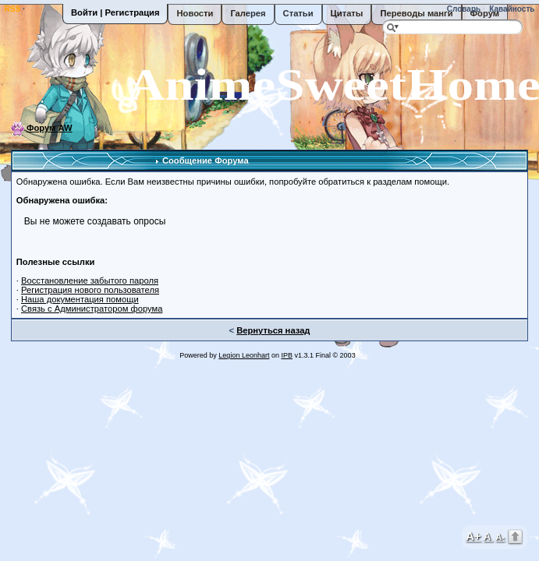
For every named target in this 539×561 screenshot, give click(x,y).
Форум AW (50, 127)
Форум (484, 13)
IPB (287, 355)
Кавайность (511, 9)
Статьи (298, 13)
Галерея (247, 13)
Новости (194, 13)
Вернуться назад (273, 330)
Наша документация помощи (80, 299)
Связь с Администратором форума (91, 308)
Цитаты (347, 13)
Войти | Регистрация (115, 12)
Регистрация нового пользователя (90, 290)
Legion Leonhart (243, 355)
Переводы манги (416, 13)
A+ (473, 535)
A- (500, 537)
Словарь (462, 9)
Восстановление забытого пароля (89, 280)
